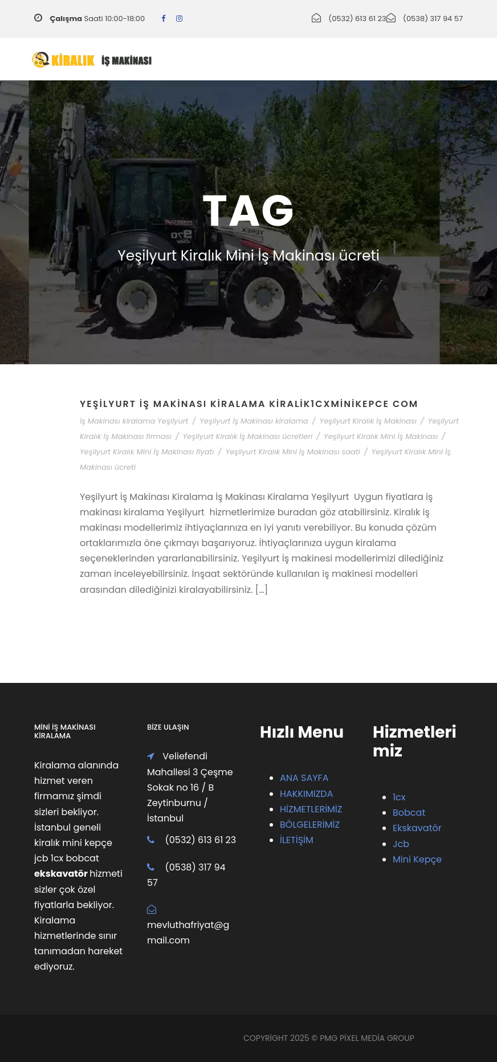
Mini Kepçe (417, 859)
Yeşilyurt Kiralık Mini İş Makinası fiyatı (147, 451)
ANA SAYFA (304, 777)
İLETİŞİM (296, 840)
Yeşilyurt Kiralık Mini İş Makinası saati (292, 451)
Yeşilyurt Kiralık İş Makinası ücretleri (247, 436)
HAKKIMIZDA (306, 793)
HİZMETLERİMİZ (311, 809)
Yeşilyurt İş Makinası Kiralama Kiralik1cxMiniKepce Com (249, 403)
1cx (399, 797)
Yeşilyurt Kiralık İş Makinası (368, 421)
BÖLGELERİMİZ (310, 824)
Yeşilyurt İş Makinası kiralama (253, 421)
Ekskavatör (417, 828)
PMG (330, 1038)
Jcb (401, 844)
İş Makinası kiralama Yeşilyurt (134, 421)
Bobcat (409, 812)
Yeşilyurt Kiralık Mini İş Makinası (381, 436)
